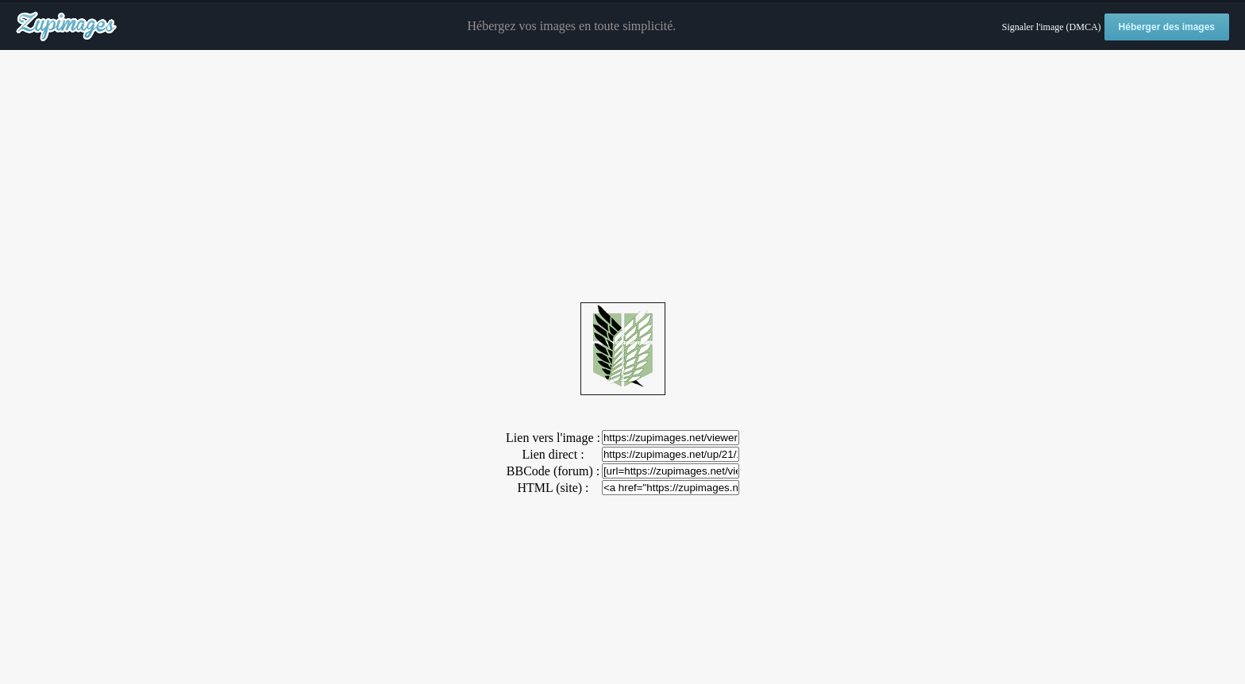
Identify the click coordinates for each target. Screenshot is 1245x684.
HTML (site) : (552, 487)
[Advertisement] (622, 177)
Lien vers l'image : (553, 437)
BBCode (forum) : (553, 471)
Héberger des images (1167, 27)
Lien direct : (553, 454)
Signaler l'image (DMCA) (1051, 27)
